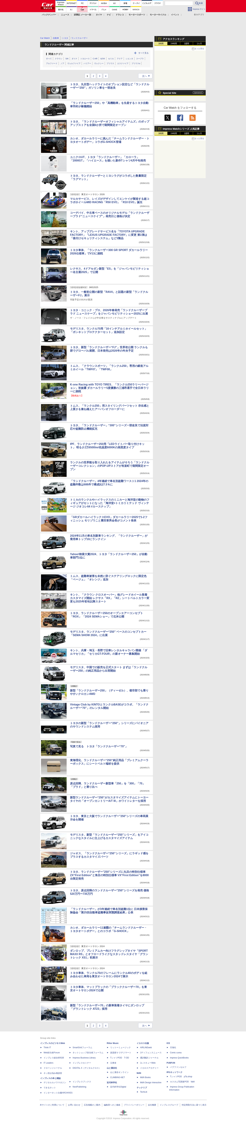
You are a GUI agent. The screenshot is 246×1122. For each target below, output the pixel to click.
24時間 (173, 43)
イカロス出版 (143, 1043)
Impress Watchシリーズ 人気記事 (181, 128)
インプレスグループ (169, 1105)
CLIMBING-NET (117, 1077)
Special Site (169, 93)
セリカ (111, 59)
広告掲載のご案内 (92, 1105)
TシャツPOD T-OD (119, 1058)
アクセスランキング (173, 39)
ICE (168, 1043)
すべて (49, 59)
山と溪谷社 (112, 1068)
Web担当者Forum (52, 1052)
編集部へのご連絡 (112, 1105)
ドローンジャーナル (53, 1068)
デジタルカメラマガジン (55, 1082)
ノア (62, 63)
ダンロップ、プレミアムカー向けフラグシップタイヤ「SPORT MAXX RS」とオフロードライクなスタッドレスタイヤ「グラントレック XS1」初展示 (109, 954)
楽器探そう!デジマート (120, 1052)
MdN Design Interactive (150, 1082)
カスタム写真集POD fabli (182, 1081)
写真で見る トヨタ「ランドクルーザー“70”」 (99, 746)
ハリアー (87, 63)
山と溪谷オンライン (119, 1072)
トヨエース (85, 59)
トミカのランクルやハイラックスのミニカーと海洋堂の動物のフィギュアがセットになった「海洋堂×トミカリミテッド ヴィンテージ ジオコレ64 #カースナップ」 (109, 503)
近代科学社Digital (118, 1087)
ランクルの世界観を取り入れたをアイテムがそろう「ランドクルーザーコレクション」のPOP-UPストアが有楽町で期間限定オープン (109, 466)
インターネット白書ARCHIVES (58, 1093)
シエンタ (129, 59)
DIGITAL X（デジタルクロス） (87, 1068)
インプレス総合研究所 (54, 1058)
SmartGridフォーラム (82, 1047)
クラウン (58, 59)
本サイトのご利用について (52, 1105)
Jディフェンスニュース (151, 1052)
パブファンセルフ (178, 1067)
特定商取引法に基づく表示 (194, 1105)
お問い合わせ (74, 1105)
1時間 (161, 43)
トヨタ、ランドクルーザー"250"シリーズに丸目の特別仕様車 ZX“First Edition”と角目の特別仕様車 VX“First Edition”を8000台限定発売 (109, 875)
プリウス (110, 63)
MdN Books (145, 1077)
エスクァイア (122, 63)
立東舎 (113, 1063)
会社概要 (152, 1105)
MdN (139, 1073)
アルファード (51, 63)
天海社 (173, 1047)
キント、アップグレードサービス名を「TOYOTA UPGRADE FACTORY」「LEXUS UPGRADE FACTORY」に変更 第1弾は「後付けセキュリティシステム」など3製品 (108, 235)
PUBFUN (171, 1063)
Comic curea (175, 1052)
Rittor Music (113, 1043)
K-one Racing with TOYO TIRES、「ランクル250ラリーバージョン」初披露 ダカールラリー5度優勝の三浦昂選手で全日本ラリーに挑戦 (109, 388)
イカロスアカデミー (149, 1068)
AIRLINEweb (146, 1047)
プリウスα (136, 63)
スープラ (140, 59)
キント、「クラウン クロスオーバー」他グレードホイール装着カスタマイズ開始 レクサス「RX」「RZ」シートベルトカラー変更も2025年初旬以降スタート (109, 598)
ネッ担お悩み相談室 (53, 1073)
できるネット (50, 1087)
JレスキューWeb (147, 1063)
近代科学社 (112, 1082)
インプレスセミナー (82, 1063)
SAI (67, 59)
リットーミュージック (120, 1047)
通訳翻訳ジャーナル (149, 1058)
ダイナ (74, 59)
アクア (119, 59)
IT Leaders (48, 1063)
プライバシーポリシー (134, 1105)
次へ (147, 76)
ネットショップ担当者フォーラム (88, 1052)
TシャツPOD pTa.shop (181, 1076)
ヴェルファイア (73, 63)
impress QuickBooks (179, 1058)
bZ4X (102, 59)
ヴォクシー (99, 63)
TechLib (143, 1092)
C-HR (95, 59)
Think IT (47, 1047)
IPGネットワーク (174, 1072)
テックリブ (142, 1087)
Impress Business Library (84, 1058)
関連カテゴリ (56, 54)
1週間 (186, 43)
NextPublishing (79, 1087)
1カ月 (199, 43)
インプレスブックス (82, 1081)
